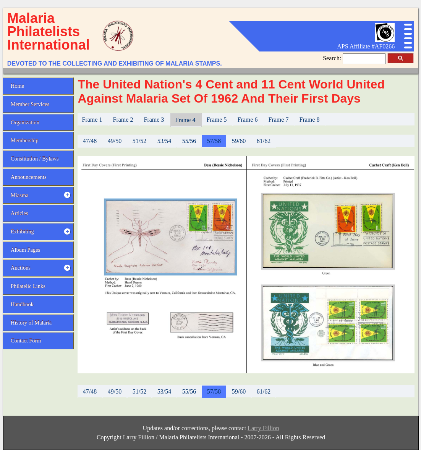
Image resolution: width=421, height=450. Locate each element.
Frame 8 (310, 119)
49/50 (114, 141)
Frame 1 (93, 119)
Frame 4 (186, 120)
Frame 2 (124, 119)
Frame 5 (217, 119)
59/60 (239, 141)
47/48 (90, 141)
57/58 (214, 141)
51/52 (139, 141)
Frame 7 (279, 119)
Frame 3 (155, 119)
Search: (333, 58)
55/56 (189, 141)
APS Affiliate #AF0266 (366, 46)
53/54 (164, 141)
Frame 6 (248, 119)
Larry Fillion (263, 428)
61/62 (263, 141)
